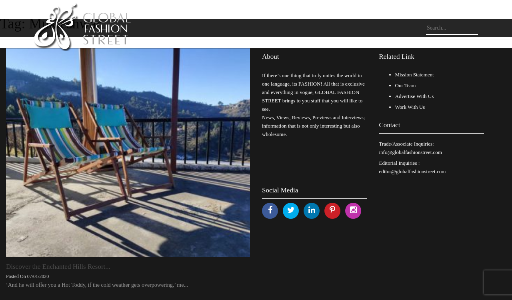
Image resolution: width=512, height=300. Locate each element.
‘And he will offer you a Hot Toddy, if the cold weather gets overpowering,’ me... (97, 285)
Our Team (405, 85)
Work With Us (410, 107)
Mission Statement (414, 75)
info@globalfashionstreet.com (410, 152)
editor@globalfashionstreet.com (412, 171)
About (270, 56)
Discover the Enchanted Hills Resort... (58, 266)
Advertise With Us (414, 96)
